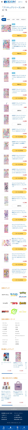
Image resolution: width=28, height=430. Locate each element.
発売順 (17, 19)
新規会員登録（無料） (18, 419)
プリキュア (5, 325)
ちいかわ (5, 341)
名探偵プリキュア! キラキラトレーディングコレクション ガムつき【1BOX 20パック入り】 (19, 171)
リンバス (5, 331)
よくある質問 (16, 415)
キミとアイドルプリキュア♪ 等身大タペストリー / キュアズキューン (19, 198)
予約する (19, 35)
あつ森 (17, 331)
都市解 (17, 344)
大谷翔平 (5, 329)
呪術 (17, 327)
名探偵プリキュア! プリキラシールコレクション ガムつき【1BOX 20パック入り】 (19, 117)
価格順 (8, 19)
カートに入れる (19, 98)
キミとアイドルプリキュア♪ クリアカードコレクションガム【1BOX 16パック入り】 (19, 226)
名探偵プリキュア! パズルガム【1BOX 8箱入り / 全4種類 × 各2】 (19, 143)
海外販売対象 (4, 419)
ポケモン (5, 333)
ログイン (20, 2)
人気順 (13, 19)
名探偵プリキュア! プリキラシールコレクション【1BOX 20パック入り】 (19, 91)
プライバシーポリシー (18, 413)
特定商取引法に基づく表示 (6, 413)
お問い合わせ (4, 417)
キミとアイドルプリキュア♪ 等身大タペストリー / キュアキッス (19, 184)
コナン (17, 339)
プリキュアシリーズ (11, 7)
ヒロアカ (18, 333)
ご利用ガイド (4, 415)
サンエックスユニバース (20, 336)
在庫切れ (19, 110)
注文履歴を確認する (18, 417)
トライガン (5, 335)
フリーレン (5, 339)
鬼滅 (17, 329)
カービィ (5, 323)
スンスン (18, 323)
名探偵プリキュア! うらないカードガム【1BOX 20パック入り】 (19, 77)
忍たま (17, 341)
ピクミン (5, 344)
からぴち (5, 327)
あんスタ (18, 325)
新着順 (3, 19)
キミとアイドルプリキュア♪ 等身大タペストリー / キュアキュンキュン (19, 212)
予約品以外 (23, 19)
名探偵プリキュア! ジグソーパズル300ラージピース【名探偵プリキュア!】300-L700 (19, 28)
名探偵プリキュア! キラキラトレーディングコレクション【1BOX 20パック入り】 (19, 157)
